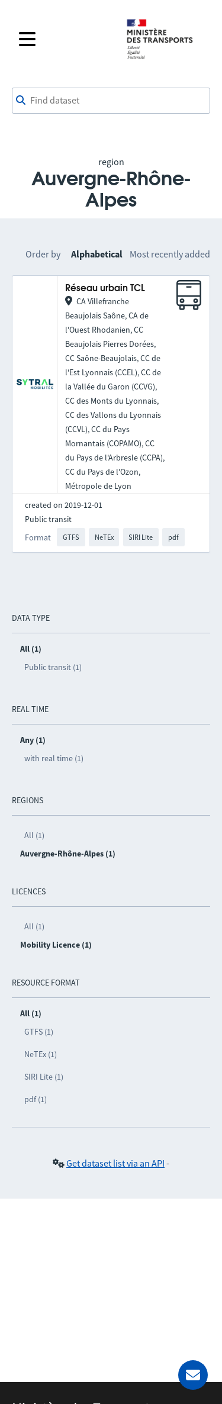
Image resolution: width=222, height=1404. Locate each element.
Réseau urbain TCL (105, 288)
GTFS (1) (38, 1031)
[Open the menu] (65, 39)
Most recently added (170, 254)
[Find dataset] (111, 101)
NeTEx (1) (40, 1054)
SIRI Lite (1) (43, 1076)
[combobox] (111, 101)
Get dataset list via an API (115, 1163)
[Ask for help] (193, 1375)
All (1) (34, 835)
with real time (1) (53, 758)
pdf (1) (35, 1099)
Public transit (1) (53, 667)
